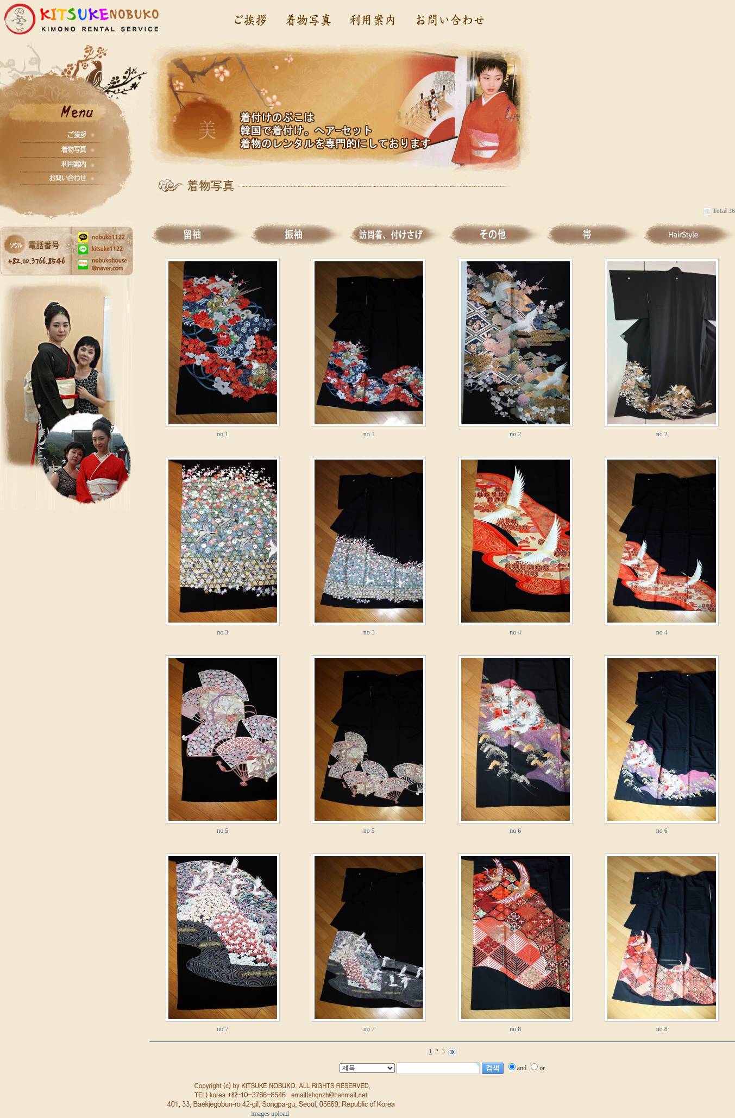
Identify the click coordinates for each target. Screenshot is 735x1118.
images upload (270, 1113)
